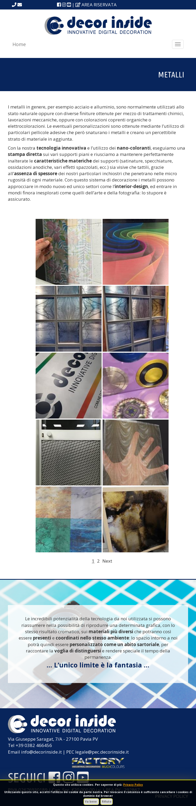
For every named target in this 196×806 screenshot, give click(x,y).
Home (19, 44)
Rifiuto (106, 801)
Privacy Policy (133, 785)
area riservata (96, 5)
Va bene (91, 801)
